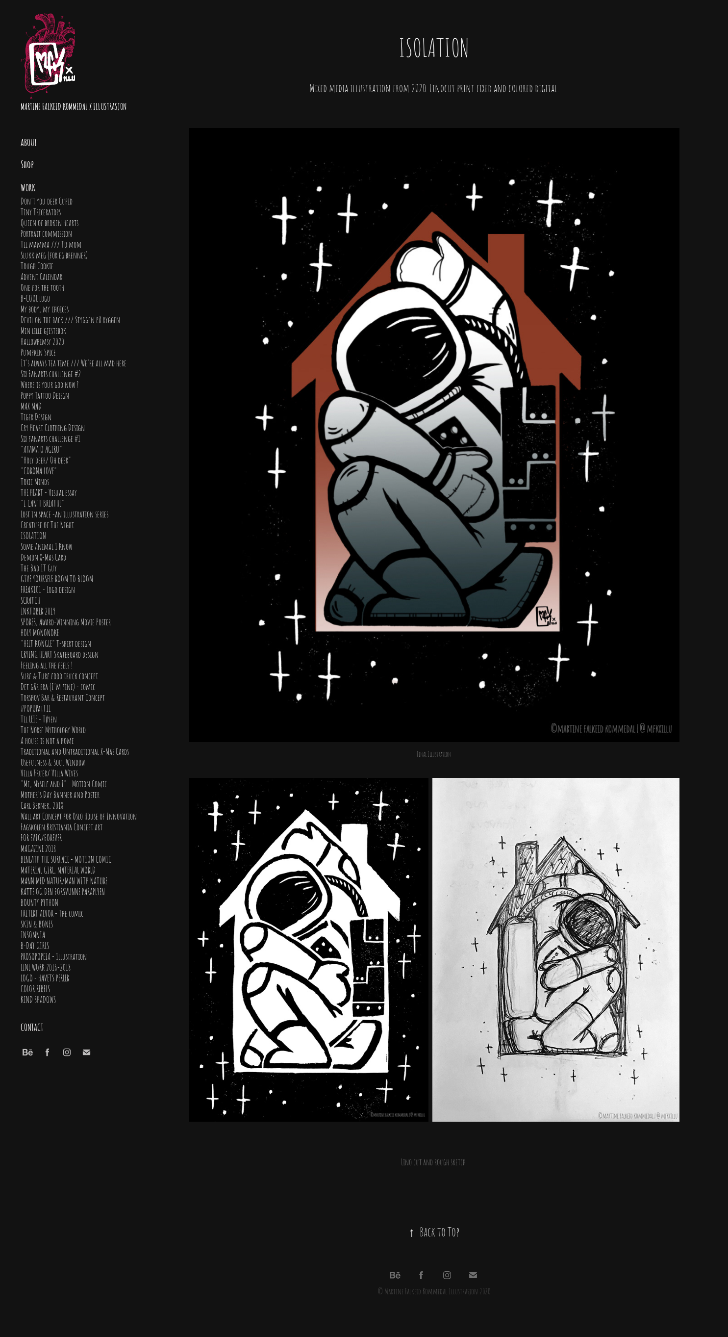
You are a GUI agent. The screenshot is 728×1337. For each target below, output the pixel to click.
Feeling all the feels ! (47, 664)
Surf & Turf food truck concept (59, 675)
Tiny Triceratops (41, 211)
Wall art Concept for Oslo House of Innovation (79, 816)
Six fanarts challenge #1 (50, 438)
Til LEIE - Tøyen (39, 718)
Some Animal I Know (46, 546)
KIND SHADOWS (38, 999)
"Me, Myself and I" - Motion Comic (64, 783)
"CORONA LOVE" (39, 470)
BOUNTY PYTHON (39, 902)
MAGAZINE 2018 (38, 848)
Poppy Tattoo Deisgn (45, 395)
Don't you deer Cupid (47, 200)
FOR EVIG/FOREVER (41, 837)
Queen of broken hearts (49, 222)
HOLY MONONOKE (40, 632)
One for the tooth (42, 287)
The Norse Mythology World (53, 729)
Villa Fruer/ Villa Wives (49, 772)
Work (28, 187)
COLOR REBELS (35, 988)
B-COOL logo (35, 298)
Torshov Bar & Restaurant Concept (63, 697)
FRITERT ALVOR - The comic (52, 913)
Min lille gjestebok (43, 330)
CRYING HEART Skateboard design (60, 654)
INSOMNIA (33, 934)
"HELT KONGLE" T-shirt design (56, 643)
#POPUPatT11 (36, 708)
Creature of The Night (47, 524)
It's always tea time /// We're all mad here (73, 362)
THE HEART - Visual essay (49, 492)
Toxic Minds (35, 481)
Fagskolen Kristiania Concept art (61, 826)
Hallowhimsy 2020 (42, 341)
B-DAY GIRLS (35, 945)
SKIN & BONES (37, 923)
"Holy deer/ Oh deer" (46, 459)
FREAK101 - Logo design (48, 589)
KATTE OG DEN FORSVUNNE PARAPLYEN (63, 891)
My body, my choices (45, 308)
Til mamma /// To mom (51, 244)
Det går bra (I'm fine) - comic (58, 686)
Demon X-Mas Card (43, 557)
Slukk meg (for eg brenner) (54, 254)
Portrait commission (46, 233)
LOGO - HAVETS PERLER (45, 977)
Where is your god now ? (49, 384)
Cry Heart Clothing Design (53, 427)
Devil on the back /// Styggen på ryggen (70, 319)
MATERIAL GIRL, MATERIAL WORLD (58, 869)
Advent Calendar (41, 276)
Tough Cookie (37, 265)
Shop (27, 163)
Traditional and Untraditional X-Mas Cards (75, 751)
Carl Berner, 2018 (42, 805)
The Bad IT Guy (39, 567)
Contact (32, 1026)
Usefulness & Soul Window (53, 762)
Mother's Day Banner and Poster (60, 794)
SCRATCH (30, 600)
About (29, 142)
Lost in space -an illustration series (64, 513)
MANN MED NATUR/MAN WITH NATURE (64, 880)
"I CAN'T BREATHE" (42, 503)
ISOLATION (33, 535)
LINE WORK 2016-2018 (46, 967)
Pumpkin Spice (38, 352)
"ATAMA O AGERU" (41, 449)
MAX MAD (31, 405)
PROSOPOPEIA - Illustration (54, 956)
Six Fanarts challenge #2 (51, 373)
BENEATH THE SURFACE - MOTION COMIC (66, 859)
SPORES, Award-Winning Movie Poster (66, 621)
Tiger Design (36, 416)
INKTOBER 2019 (38, 611)
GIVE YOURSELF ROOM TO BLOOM (57, 578)
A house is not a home (47, 740)
